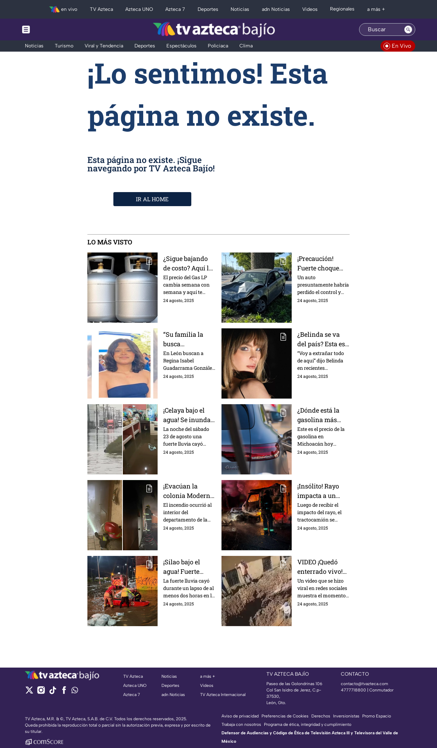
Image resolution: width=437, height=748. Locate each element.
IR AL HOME (152, 199)
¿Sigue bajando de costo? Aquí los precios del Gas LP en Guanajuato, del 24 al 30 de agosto (189, 263)
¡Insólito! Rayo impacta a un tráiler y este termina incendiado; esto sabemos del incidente (321, 491)
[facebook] (64, 692)
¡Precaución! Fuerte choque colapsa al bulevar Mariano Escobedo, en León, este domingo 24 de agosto (322, 263)
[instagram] (41, 692)
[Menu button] (50, 29)
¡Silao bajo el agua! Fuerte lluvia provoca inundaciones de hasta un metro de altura (188, 567)
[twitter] (29, 692)
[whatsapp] (74, 691)
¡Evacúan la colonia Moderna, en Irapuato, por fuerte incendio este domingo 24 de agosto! (189, 491)
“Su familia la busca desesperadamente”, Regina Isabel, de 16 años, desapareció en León (189, 339)
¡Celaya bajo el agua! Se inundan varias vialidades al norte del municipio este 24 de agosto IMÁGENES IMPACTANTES (189, 415)
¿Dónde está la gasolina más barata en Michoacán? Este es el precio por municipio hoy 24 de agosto (323, 415)
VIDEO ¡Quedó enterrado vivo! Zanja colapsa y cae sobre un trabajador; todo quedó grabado (320, 567)
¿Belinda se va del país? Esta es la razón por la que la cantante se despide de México (321, 339)
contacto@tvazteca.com (364, 683)
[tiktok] (52, 692)
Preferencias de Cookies (285, 716)
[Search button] (408, 29)
